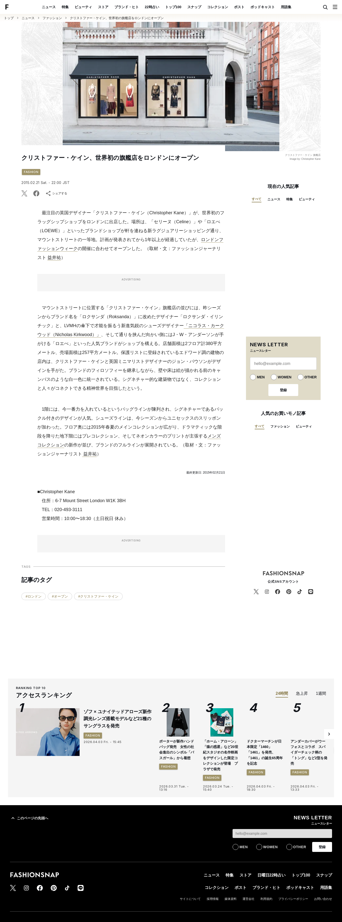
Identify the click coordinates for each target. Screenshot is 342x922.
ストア (103, 7)
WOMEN (285, 377)
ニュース (49, 7)
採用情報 (213, 899)
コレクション (217, 7)
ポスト (239, 7)
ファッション (52, 18)
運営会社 (248, 899)
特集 (65, 7)
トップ (9, 18)
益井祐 (54, 257)
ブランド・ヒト (126, 7)
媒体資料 (231, 899)
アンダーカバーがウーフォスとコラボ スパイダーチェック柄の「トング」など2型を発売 (309, 752)
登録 (283, 390)
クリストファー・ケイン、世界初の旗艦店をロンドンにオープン (117, 18)
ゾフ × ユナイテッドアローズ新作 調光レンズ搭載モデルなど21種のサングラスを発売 (120, 719)
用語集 (286, 7)
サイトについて (190, 899)
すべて (256, 199)
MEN (261, 377)
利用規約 (266, 899)
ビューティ (83, 7)
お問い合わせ (323, 899)
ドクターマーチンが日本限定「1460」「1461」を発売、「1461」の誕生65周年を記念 (265, 752)
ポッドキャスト (262, 7)
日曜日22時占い (271, 875)
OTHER (310, 377)
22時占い (152, 7)
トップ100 (173, 7)
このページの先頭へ (29, 818)
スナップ (194, 7)
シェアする (56, 193)
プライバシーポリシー (293, 899)
